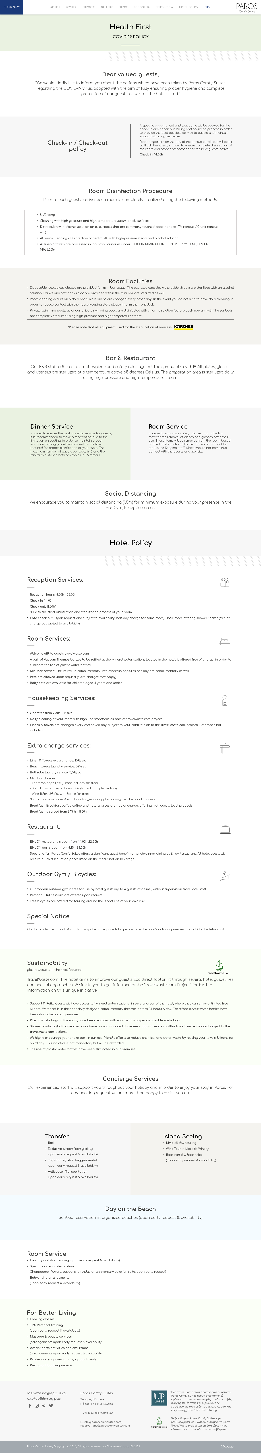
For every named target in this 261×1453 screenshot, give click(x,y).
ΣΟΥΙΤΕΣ (71, 7)
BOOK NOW (12, 7)
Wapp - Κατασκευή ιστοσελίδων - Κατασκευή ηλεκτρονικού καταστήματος (227, 1446)
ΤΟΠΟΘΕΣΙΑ (142, 7)
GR (207, 7)
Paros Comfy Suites (247, 7)
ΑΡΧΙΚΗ (55, 7)
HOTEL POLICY (188, 7)
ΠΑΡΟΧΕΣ (89, 7)
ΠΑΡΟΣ (123, 7)
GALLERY (107, 7)
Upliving (211, 1410)
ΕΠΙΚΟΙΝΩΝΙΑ (164, 7)
